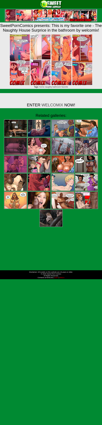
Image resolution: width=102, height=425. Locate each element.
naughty (48, 87)
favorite (64, 87)
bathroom (56, 87)
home (41, 87)
